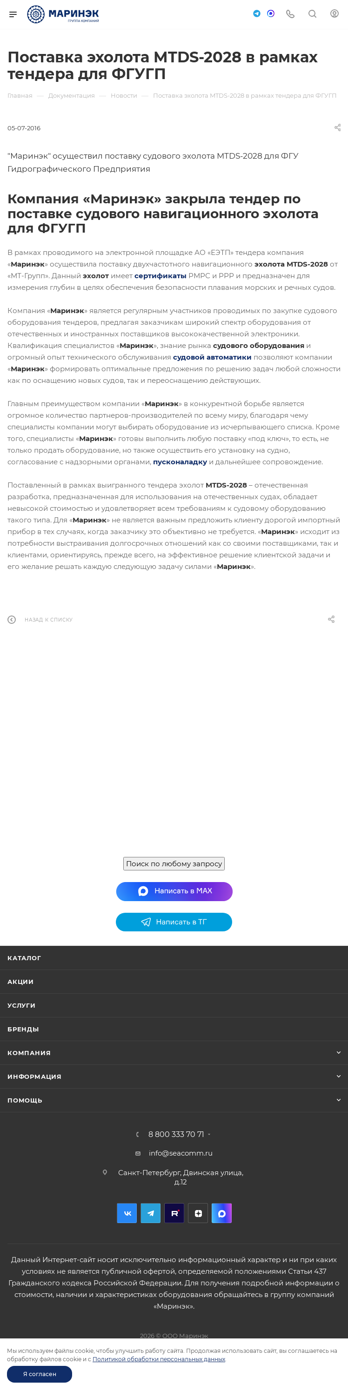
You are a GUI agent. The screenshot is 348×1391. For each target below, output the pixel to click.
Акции (20, 981)
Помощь (24, 1100)
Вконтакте (127, 1213)
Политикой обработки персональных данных (159, 1359)
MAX (222, 1213)
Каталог (24, 958)
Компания (29, 1053)
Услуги (21, 1005)
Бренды (23, 1029)
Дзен (198, 1213)
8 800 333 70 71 (176, 1134)
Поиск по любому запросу (174, 863)
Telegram (151, 1213)
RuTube (174, 1213)
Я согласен (39, 1374)
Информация (34, 1076)
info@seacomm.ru (181, 1153)
